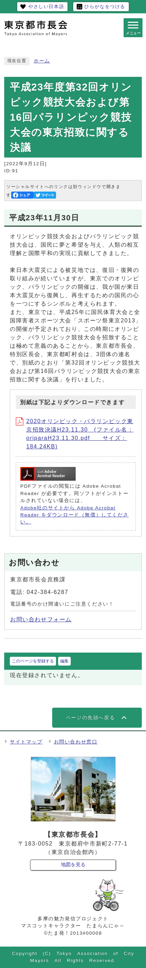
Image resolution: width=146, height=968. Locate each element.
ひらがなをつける (104, 6)
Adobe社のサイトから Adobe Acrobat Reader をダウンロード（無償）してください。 (74, 515)
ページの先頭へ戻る (90, 717)
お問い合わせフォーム (41, 619)
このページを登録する (33, 661)
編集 (64, 661)
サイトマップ (26, 742)
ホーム (42, 61)
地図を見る (73, 864)
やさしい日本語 (46, 6)
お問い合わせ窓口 (76, 742)
